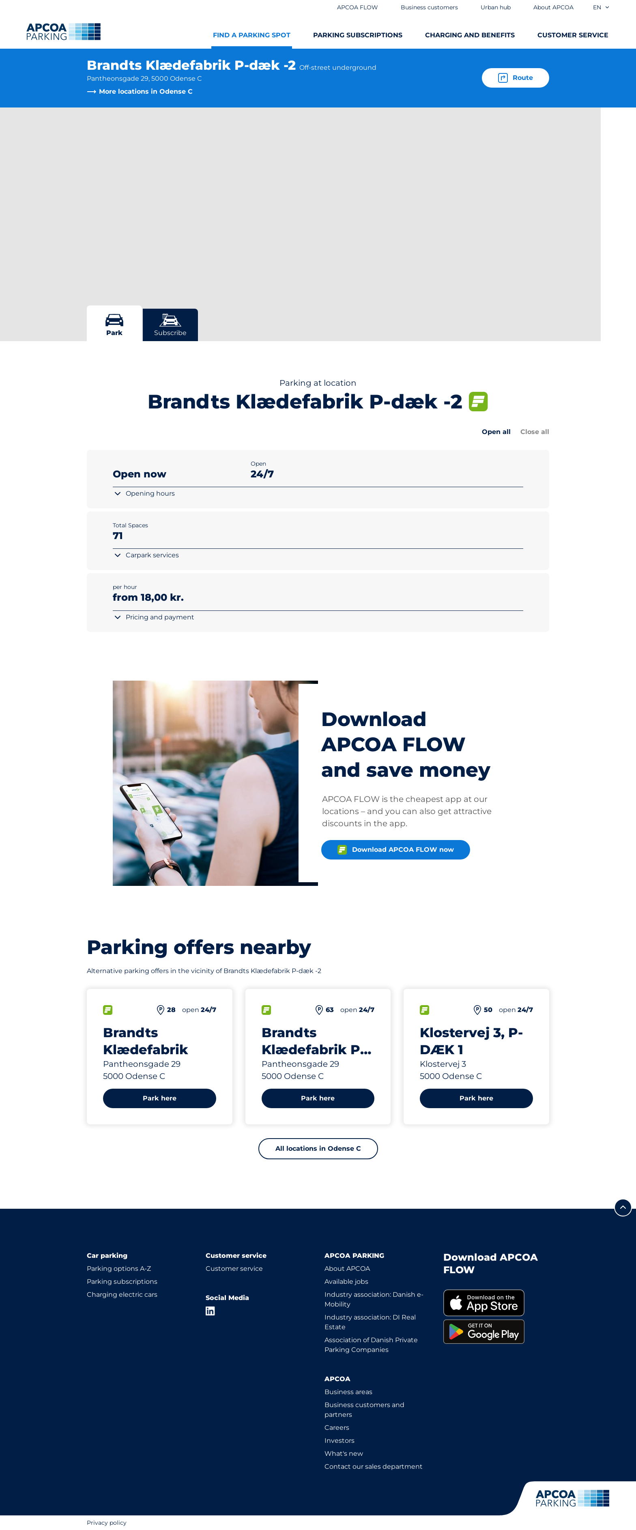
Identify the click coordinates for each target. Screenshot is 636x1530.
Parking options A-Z (119, 1268)
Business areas (348, 1392)
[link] (496, 1303)
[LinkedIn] (210, 1311)
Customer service (234, 1268)
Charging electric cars (122, 1294)
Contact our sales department (373, 1466)
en (601, 7)
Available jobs (346, 1281)
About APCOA (347, 1268)
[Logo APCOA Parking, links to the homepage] (63, 32)
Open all (496, 432)
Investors (339, 1440)
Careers (336, 1427)
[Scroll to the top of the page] (623, 1207)
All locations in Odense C (318, 1148)
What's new (343, 1453)
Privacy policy (107, 1522)
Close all (534, 432)
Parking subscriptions (122, 1281)
